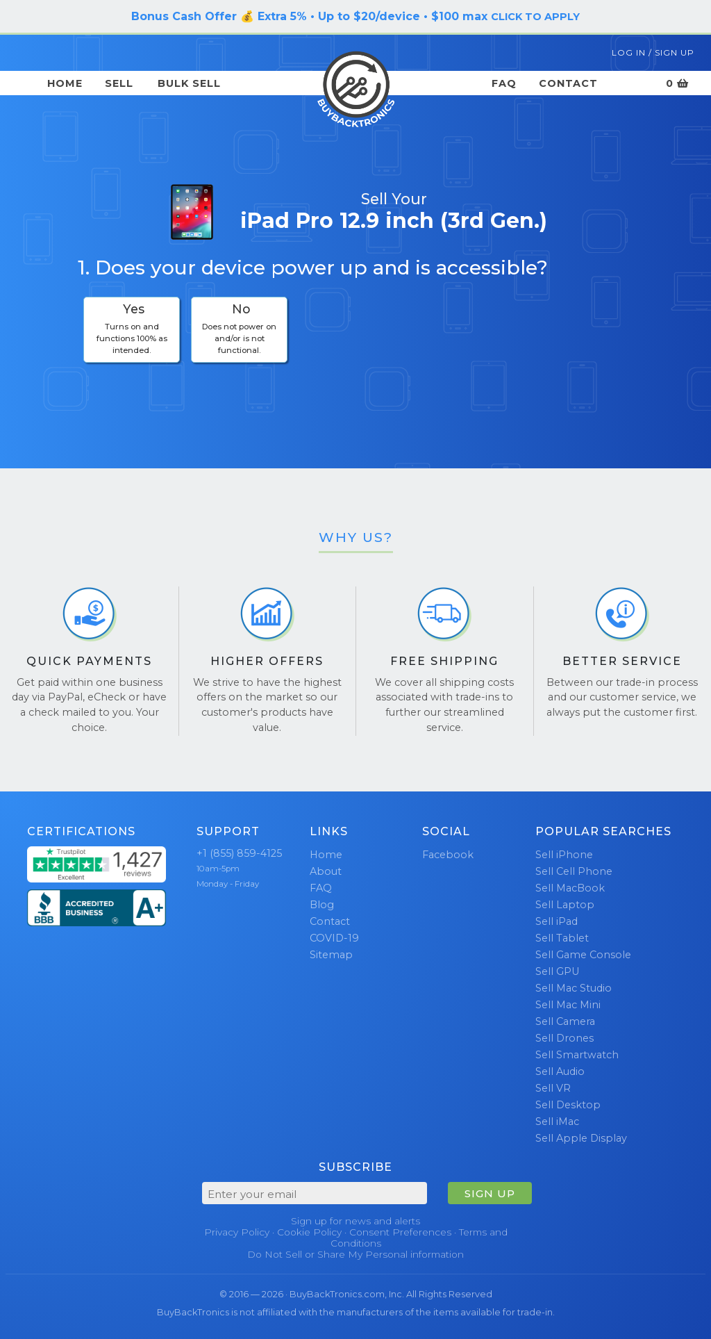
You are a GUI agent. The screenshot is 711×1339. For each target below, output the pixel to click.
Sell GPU (557, 971)
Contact (568, 83)
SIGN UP (490, 1193)
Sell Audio (560, 1071)
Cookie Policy (309, 1232)
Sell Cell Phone (573, 871)
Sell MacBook (570, 888)
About (326, 871)
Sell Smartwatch (577, 1055)
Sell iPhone (564, 854)
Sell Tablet (562, 938)
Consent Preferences (400, 1232)
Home (65, 83)
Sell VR (553, 1088)
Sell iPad (556, 921)
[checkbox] (131, 329)
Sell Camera (565, 1021)
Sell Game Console (583, 954)
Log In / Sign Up (653, 52)
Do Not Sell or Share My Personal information (355, 1254)
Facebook (448, 854)
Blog (322, 904)
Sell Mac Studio (573, 988)
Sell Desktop (568, 1105)
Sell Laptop (564, 904)
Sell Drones (564, 1038)
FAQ (504, 83)
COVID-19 (334, 938)
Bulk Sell (189, 83)
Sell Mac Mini (568, 1005)
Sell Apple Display (581, 1138)
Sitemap (331, 954)
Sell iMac (557, 1121)
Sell (119, 83)
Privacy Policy (236, 1232)
